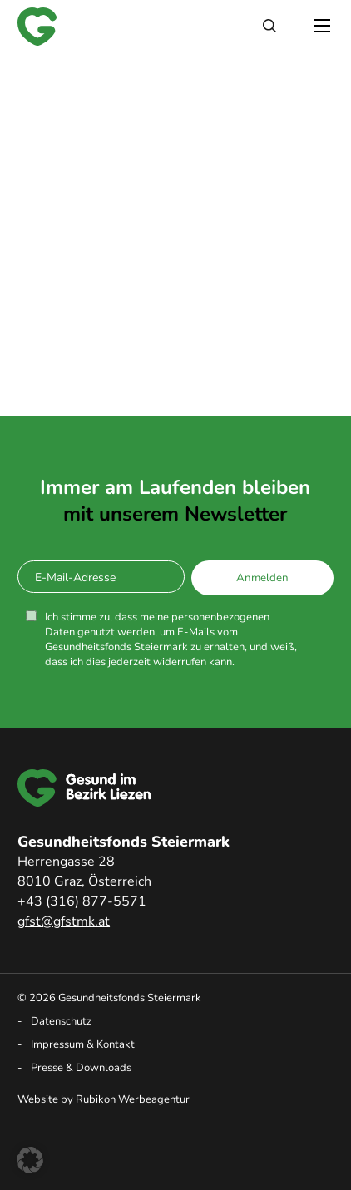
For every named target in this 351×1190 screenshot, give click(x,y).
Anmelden (262, 577)
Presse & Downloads (81, 1067)
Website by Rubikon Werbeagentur (103, 1099)
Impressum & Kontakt (83, 1044)
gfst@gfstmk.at (63, 921)
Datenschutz (61, 1021)
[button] (30, 1160)
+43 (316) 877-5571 (81, 901)
